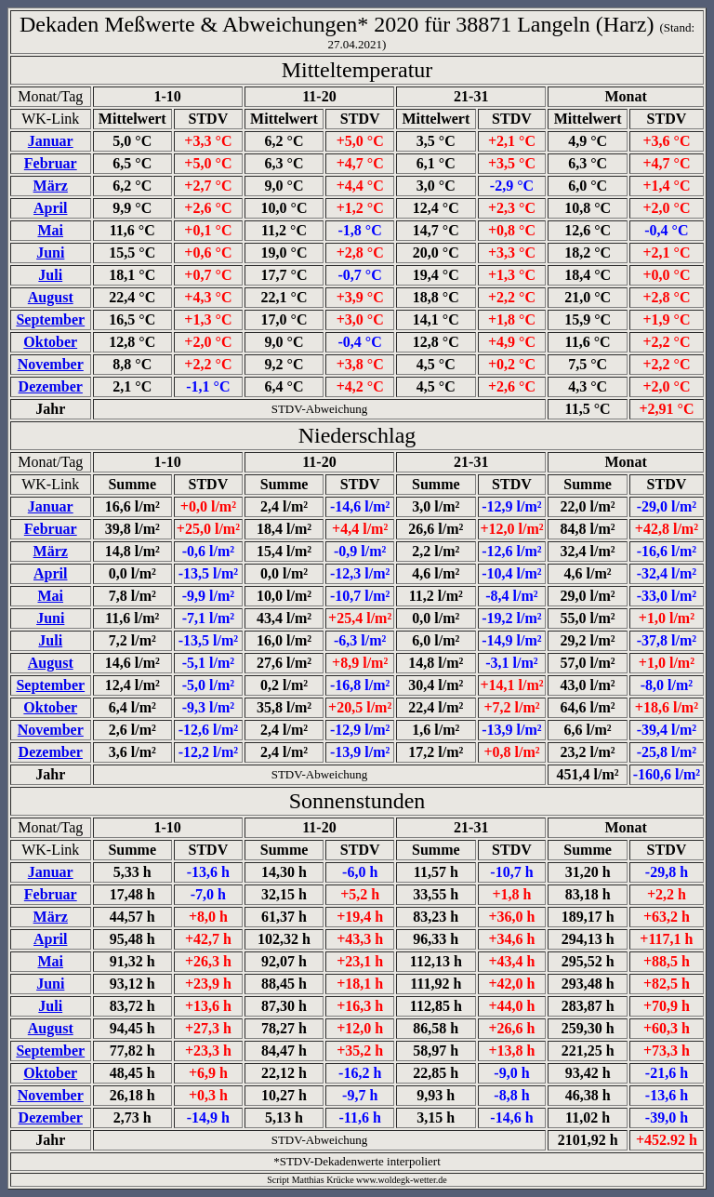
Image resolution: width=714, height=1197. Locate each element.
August (50, 297)
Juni (50, 252)
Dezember (51, 386)
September (50, 319)
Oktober (50, 342)
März (50, 185)
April (50, 208)
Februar (50, 163)
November (51, 364)
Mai (50, 230)
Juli (50, 275)
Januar (50, 141)
